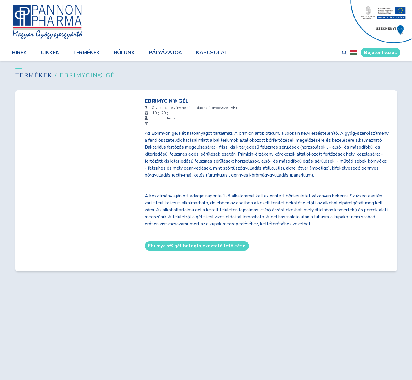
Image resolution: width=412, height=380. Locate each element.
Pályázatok (165, 52)
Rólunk (124, 52)
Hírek (19, 52)
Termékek (86, 52)
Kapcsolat (211, 52)
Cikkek (50, 52)
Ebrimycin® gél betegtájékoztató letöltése (197, 246)
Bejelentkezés (380, 52)
